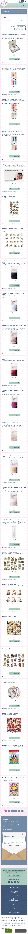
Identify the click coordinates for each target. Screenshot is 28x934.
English (14, 892)
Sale (14, 904)
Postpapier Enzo (14, 899)
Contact (14, 893)
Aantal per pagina (20, 29)
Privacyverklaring (14, 895)
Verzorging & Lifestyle (14, 900)
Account (14, 888)
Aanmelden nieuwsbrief (13, 875)
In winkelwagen (14, 59)
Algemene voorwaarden (14, 891)
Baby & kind (14, 903)
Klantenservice (14, 887)
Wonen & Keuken (14, 901)
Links (14, 917)
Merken (14, 905)
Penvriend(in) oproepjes (14, 912)
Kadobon (14, 916)
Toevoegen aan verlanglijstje (9, 94)
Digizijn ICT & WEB (22, 932)
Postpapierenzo (14, 911)
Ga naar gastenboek (7, 829)
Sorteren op (21, 26)
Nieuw (14, 908)
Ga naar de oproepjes (14, 845)
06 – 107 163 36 (14, 924)
